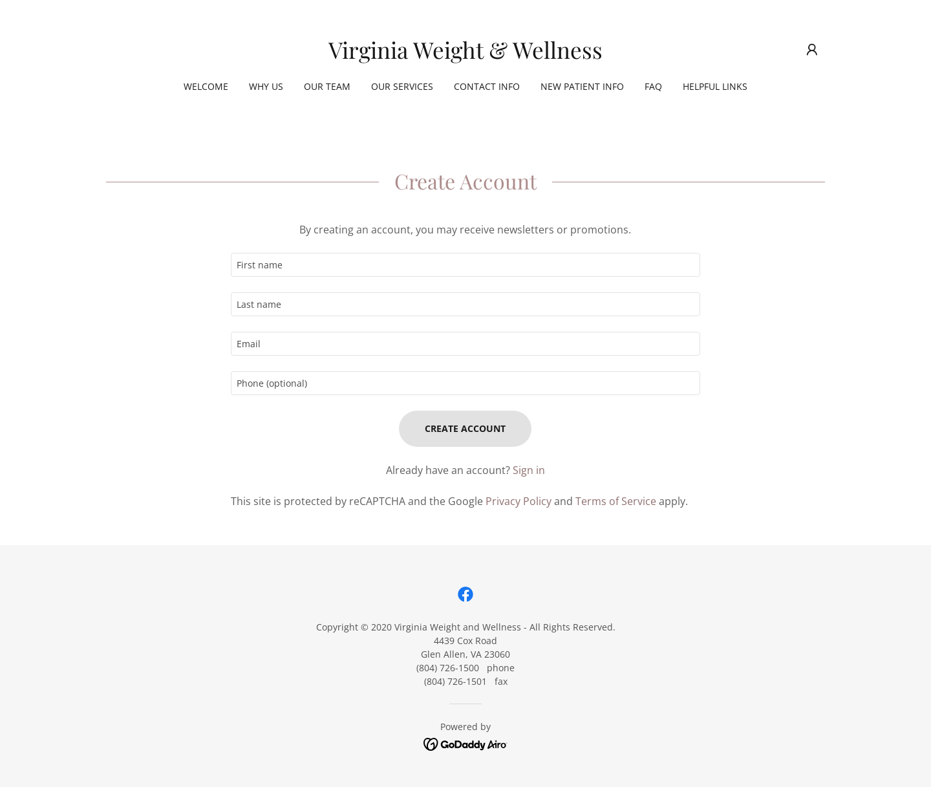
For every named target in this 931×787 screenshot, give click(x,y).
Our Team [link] (327, 86)
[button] (812, 50)
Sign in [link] (529, 470)
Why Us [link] (266, 86)
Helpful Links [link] (715, 86)
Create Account (465, 428)
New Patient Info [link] (582, 86)
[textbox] (465, 265)
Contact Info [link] (487, 86)
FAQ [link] (653, 86)
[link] (465, 55)
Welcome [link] (206, 86)
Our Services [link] (402, 86)
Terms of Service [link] (615, 501)
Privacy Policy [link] (518, 501)
